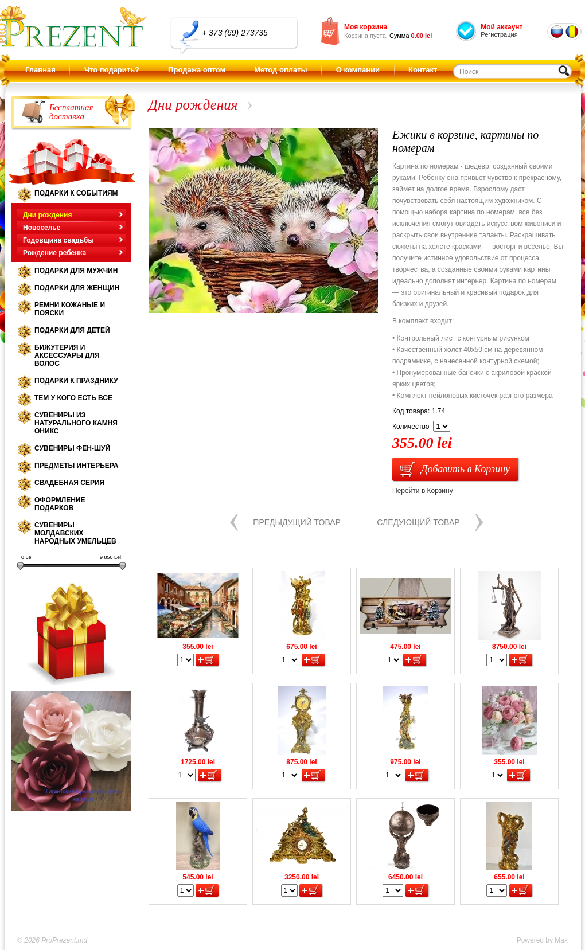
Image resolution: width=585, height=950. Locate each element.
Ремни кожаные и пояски (69, 309)
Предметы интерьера (76, 466)
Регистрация (499, 34)
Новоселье (41, 228)
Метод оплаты (280, 69)
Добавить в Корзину (465, 469)
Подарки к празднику (76, 381)
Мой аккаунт (501, 27)
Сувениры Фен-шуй (72, 448)
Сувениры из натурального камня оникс (76, 423)
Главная (40, 69)
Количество (410, 427)
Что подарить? (111, 69)
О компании (358, 69)
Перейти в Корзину (422, 491)
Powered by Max (542, 940)
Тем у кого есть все (73, 398)
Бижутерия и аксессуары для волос (67, 355)
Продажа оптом (196, 69)
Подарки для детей (72, 330)
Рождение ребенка (54, 253)
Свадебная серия (69, 483)
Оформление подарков (59, 504)
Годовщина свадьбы (58, 240)
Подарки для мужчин (76, 271)
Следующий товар (418, 522)
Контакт (422, 69)
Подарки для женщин (76, 288)
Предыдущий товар (297, 522)
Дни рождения (47, 215)
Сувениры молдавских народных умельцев (75, 533)
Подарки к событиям (76, 193)
